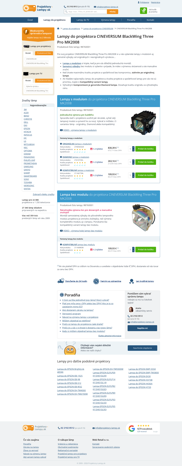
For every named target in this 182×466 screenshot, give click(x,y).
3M (25, 109)
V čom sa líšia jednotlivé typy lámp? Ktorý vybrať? (85, 300)
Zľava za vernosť (30, 450)
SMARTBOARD (30, 176)
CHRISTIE (28, 119)
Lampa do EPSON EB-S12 (69, 383)
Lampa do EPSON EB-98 (68, 379)
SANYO (27, 169)
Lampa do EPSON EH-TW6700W (72, 394)
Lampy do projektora (71, 28)
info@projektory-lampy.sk (106, 7)
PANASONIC (29, 157)
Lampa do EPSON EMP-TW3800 (144, 372)
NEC (26, 147)
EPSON (27, 128)
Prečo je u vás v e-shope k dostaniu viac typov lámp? (87, 327)
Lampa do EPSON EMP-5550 (142, 369)
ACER (26, 112)
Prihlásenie (144, 2)
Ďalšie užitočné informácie (109, 336)
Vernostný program (71, 313)
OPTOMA (28, 150)
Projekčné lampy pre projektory (72, 453)
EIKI (25, 125)
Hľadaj (112, 11)
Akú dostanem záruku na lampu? (77, 310)
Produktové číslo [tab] (44, 53)
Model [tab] (28, 53)
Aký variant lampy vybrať (34, 457)
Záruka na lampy (31, 447)
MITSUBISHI (29, 144)
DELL (26, 122)
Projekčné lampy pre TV (69, 457)
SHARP (27, 173)
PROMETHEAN (30, 163)
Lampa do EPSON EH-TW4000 (71, 390)
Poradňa (27, 444)
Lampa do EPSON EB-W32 (69, 386)
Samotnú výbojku (71, 66)
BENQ (26, 116)
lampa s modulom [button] (76, 143)
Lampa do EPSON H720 (140, 387)
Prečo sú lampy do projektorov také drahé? (82, 324)
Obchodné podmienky (68, 447)
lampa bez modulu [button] (77, 244)
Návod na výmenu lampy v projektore (80, 317)
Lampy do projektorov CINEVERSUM (98, 28)
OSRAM (27, 154)
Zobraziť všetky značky (43, 194)
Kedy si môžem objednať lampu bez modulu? (83, 331)
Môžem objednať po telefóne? (76, 320)
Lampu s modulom (72, 63)
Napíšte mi (142, 328)
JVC (25, 138)
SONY (26, 179)
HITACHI (27, 131)
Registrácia (155, 2)
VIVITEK (27, 188)
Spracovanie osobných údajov (106, 447)
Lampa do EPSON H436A (140, 383)
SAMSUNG (28, 166)
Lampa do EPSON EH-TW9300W (108, 369)
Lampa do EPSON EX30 (140, 376)
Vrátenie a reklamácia (68, 444)
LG (25, 141)
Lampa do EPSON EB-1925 (70, 375)
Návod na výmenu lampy (34, 453)
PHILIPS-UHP (29, 160)
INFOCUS (28, 135)
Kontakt (95, 444)
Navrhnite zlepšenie (142, 348)
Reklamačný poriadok (68, 450)
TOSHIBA (28, 182)
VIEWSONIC (29, 185)
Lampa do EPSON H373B (140, 380)
